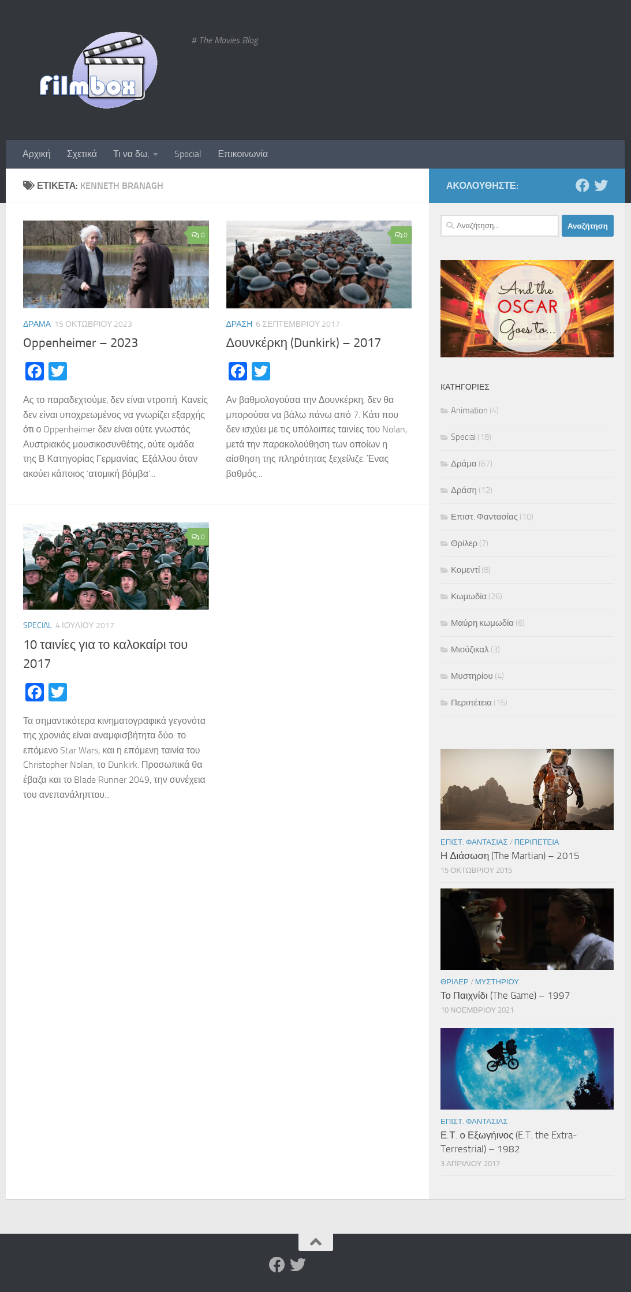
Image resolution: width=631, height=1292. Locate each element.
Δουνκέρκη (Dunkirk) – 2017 (304, 342)
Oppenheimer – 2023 (80, 342)
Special (187, 153)
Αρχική (37, 153)
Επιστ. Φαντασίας (484, 516)
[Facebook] (582, 185)
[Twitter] (601, 185)
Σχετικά (82, 153)
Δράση (239, 324)
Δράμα (37, 324)
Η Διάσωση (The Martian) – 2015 (510, 855)
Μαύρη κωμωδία (482, 623)
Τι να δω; (131, 153)
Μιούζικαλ (470, 649)
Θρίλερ (464, 543)
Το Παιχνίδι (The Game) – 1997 (505, 995)
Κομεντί (465, 570)
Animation (469, 410)
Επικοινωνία (243, 153)
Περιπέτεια (471, 702)
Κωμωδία (469, 596)
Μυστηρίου (472, 676)
